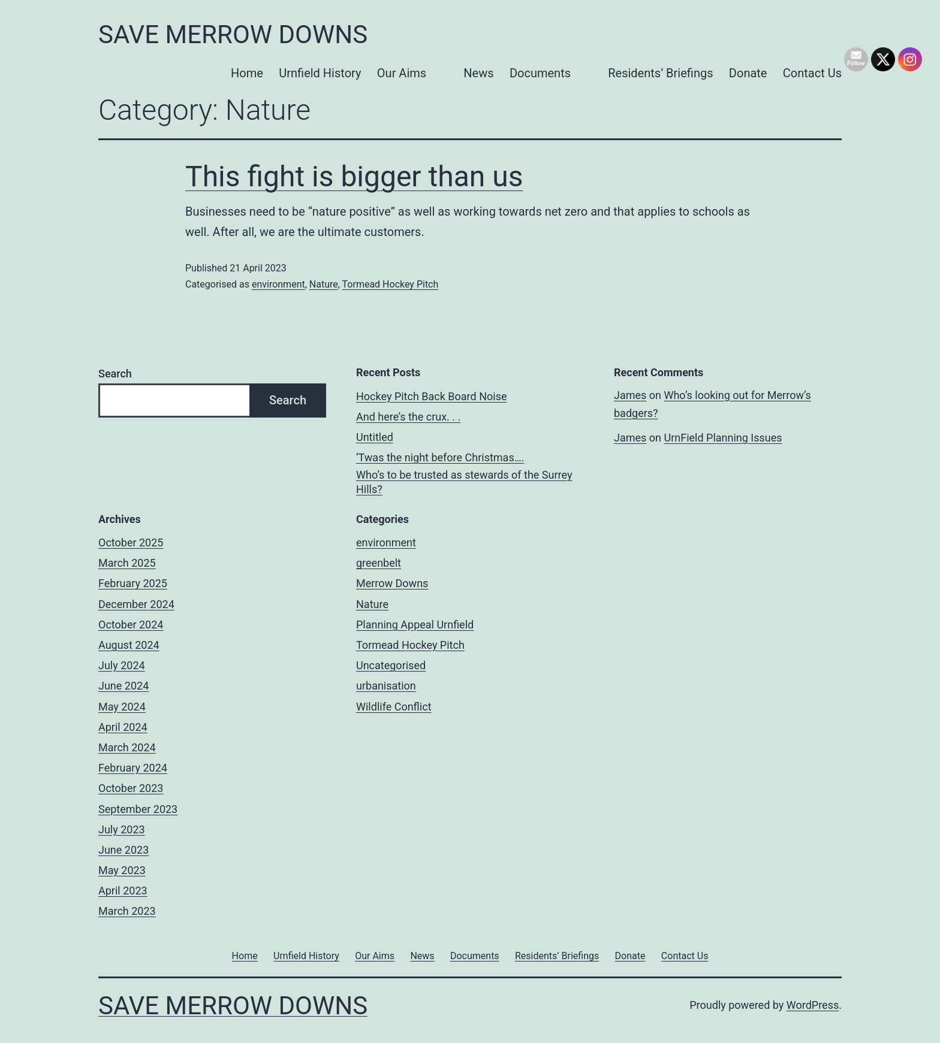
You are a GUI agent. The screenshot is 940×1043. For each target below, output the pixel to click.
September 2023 (137, 809)
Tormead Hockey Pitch (390, 284)
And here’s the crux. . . (408, 416)
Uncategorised (391, 665)
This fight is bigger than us (354, 176)
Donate (748, 73)
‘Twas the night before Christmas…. (440, 457)
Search (115, 373)
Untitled (374, 437)
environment (278, 284)
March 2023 (127, 911)
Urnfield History (320, 73)
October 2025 (130, 542)
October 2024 (130, 624)
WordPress (813, 1005)
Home (247, 73)
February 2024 (132, 767)
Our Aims (401, 73)
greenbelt (378, 563)
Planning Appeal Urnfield (415, 624)
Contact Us (812, 73)
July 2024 (121, 665)
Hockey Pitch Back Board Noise (431, 396)
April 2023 (122, 890)
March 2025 (127, 563)
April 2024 (122, 727)
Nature (323, 284)
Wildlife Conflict (394, 706)
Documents (540, 73)
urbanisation (386, 685)
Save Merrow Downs (232, 34)
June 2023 (123, 850)
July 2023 (121, 829)
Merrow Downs (392, 583)
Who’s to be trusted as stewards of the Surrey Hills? (464, 481)
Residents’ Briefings (660, 73)
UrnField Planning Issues (723, 437)
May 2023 (122, 870)
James (630, 395)
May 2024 (122, 706)
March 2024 (127, 747)
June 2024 (123, 685)
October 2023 (130, 788)
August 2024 (128, 645)
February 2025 (132, 583)
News (478, 73)
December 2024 (136, 604)
